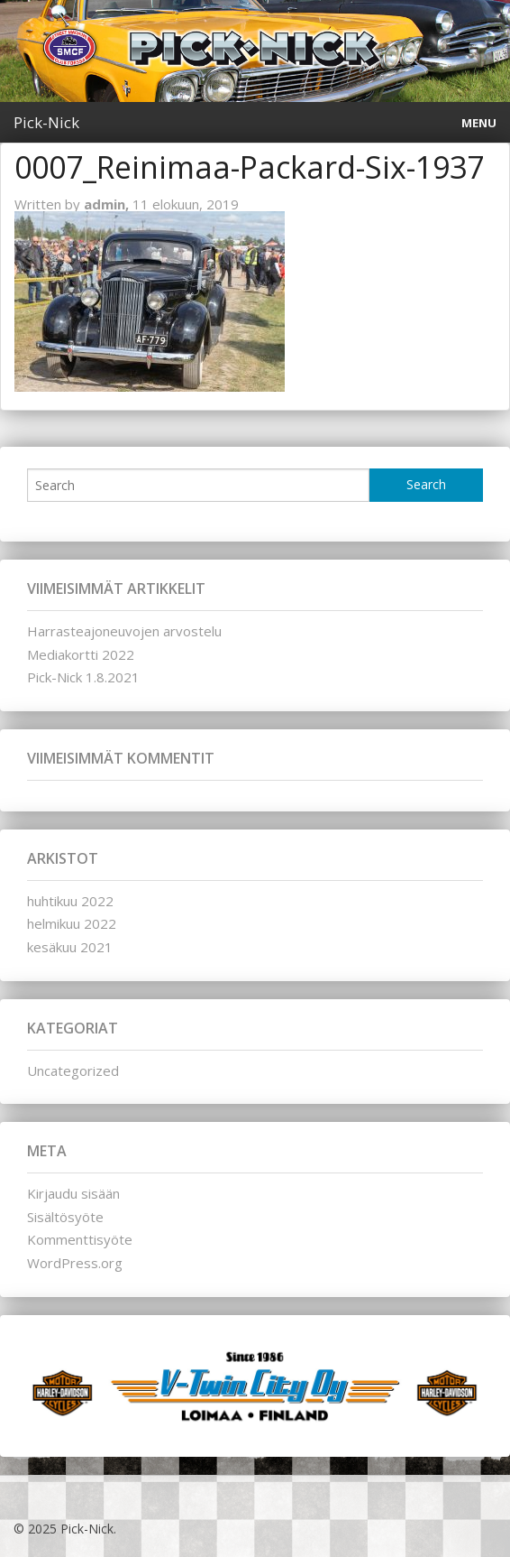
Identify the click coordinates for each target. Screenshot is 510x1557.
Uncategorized (73, 1070)
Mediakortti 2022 (80, 654)
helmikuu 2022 (71, 923)
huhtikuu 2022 (70, 901)
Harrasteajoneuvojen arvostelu (124, 631)
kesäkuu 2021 (70, 947)
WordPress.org (75, 1263)
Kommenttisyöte (79, 1239)
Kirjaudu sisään (73, 1193)
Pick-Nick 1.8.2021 (83, 677)
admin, (108, 204)
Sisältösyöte (65, 1217)
